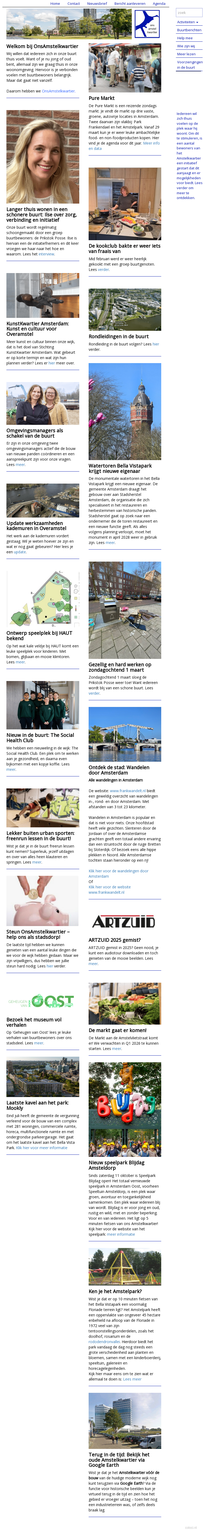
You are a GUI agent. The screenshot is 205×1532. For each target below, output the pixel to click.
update (20, 551)
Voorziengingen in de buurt (190, 65)
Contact (74, 3)
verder (103, 269)
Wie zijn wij (186, 46)
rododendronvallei (104, 1341)
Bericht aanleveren (130, 3)
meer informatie (121, 1234)
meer (20, 464)
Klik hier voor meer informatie (42, 1147)
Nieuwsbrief (97, 3)
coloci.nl (191, 1528)
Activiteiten (187, 22)
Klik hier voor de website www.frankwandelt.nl (110, 889)
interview (46, 253)
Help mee (185, 38)
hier (52, 362)
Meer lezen (186, 54)
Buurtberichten (189, 30)
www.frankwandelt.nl (128, 790)
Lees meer (132, 1379)
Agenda (159, 3)
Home (55, 3)
